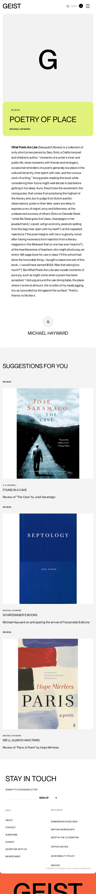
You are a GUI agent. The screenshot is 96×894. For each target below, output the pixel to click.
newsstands (12, 856)
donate (9, 842)
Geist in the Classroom (65, 837)
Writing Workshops (62, 829)
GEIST (8, 810)
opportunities (59, 846)
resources (57, 810)
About (9, 820)
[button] (89, 6)
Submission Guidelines (64, 821)
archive (55, 865)
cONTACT (10, 827)
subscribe (11, 834)
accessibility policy (63, 856)
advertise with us (16, 849)
